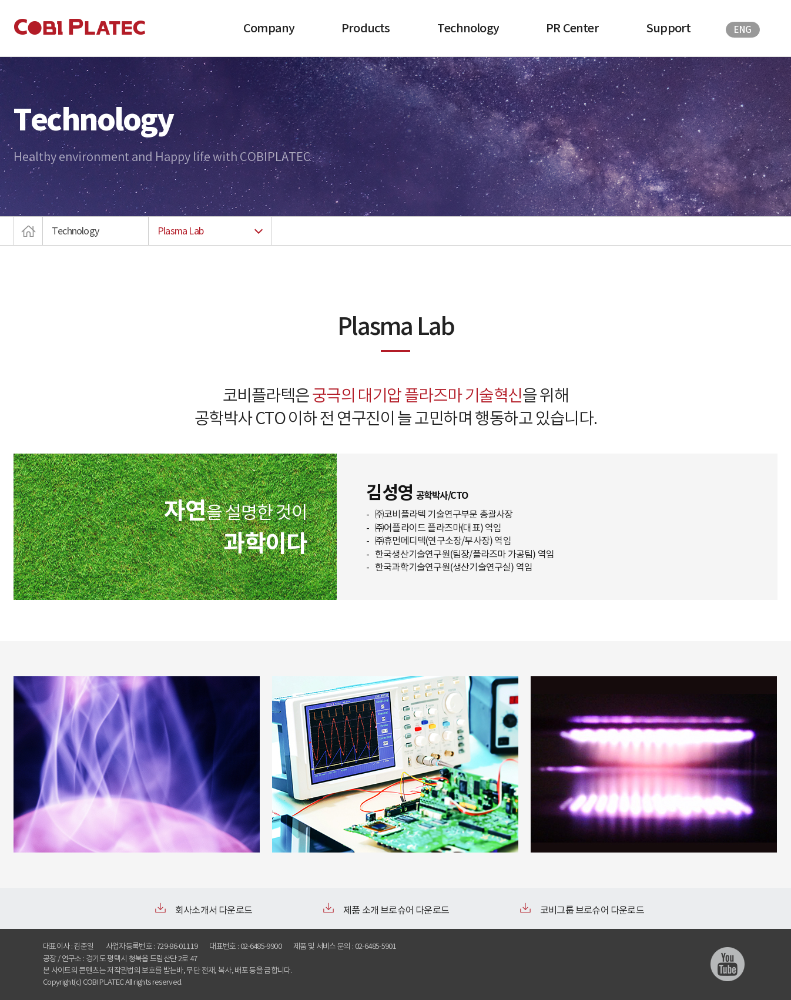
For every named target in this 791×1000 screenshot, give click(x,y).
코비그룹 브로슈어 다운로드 (592, 910)
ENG (742, 29)
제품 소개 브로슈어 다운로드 (396, 910)
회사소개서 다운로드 (213, 910)
